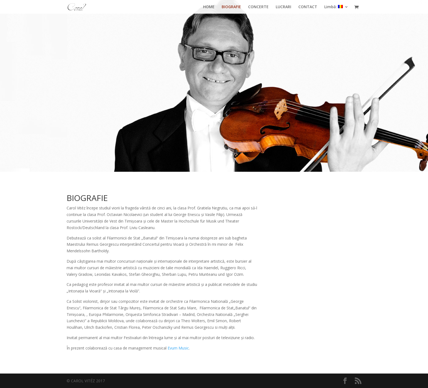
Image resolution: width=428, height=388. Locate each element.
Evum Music (178, 348)
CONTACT (307, 7)
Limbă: (333, 7)
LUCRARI (283, 7)
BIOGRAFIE (231, 7)
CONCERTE (258, 7)
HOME (209, 7)
